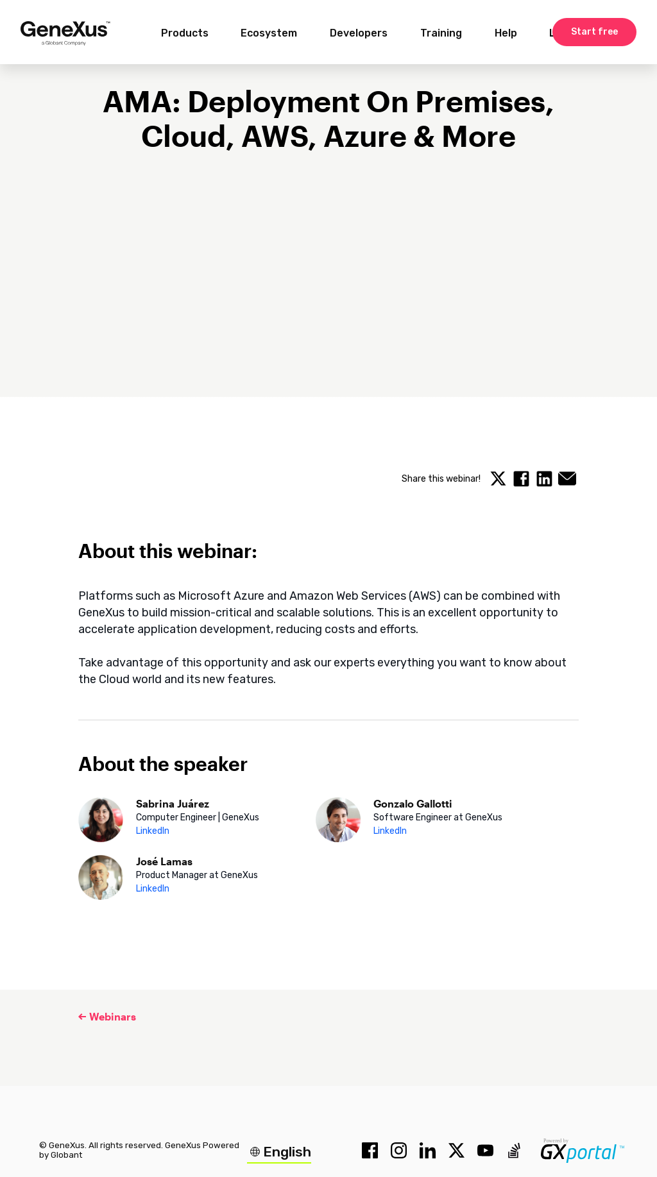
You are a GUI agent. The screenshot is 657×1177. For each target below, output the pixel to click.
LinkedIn (152, 831)
